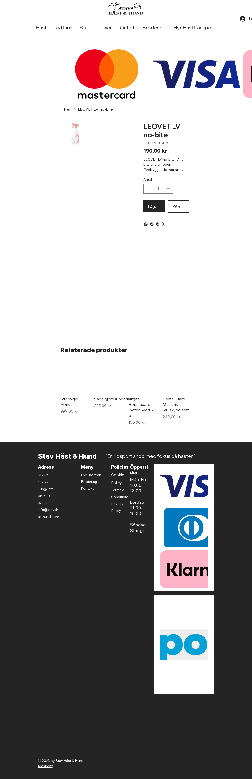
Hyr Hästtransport (93, 475)
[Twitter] (163, 224)
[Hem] (68, 109)
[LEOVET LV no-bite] (95, 109)
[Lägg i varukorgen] (154, 206)
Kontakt (87, 488)
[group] (126, 394)
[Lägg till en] (168, 189)
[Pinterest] (157, 224)
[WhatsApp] (145, 224)
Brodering (89, 481)
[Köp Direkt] (178, 206)
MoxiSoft (45, 766)
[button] (41, 28)
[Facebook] (151, 224)
